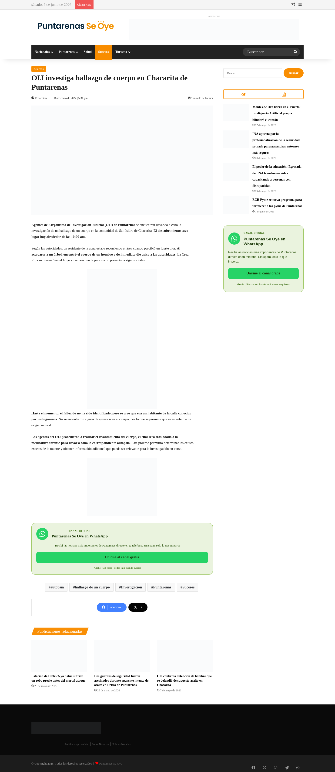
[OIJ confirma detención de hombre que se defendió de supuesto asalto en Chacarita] (185, 656)
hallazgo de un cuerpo (92, 587)
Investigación (131, 587)
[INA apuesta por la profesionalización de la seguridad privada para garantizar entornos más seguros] (236, 141)
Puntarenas (67, 52)
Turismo (121, 52)
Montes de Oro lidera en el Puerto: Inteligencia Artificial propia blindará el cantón (276, 115)
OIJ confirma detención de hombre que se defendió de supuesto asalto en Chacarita (184, 680)
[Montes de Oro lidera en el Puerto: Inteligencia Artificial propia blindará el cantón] (236, 114)
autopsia (57, 587)
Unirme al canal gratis (122, 557)
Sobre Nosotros (100, 744)
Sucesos (103, 52)
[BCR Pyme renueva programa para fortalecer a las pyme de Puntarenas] (236, 207)
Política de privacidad (77, 744)
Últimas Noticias (121, 744)
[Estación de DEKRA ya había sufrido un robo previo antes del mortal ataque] (59, 656)
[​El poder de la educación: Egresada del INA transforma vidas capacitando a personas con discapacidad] (236, 174)
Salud (88, 52)
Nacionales (42, 52)
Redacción (41, 98)
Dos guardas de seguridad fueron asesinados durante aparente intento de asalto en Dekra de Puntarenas (121, 680)
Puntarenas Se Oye (110, 763)
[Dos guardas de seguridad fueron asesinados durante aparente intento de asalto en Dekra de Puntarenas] (122, 656)
